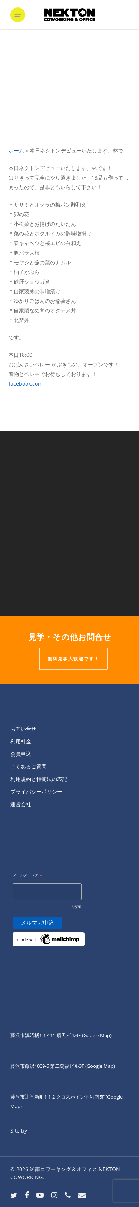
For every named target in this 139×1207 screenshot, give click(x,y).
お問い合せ (23, 728)
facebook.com (26, 383)
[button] (17, 15)
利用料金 (20, 741)
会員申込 (20, 753)
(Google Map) (100, 1066)
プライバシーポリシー (36, 791)
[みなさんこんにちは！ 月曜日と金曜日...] (69, 477)
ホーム (16, 150)
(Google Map (96, 1035)
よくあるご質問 (28, 766)
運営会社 (20, 804)
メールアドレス (27, 875)
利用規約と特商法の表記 (38, 778)
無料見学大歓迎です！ (73, 659)
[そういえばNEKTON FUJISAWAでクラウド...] (69, 570)
